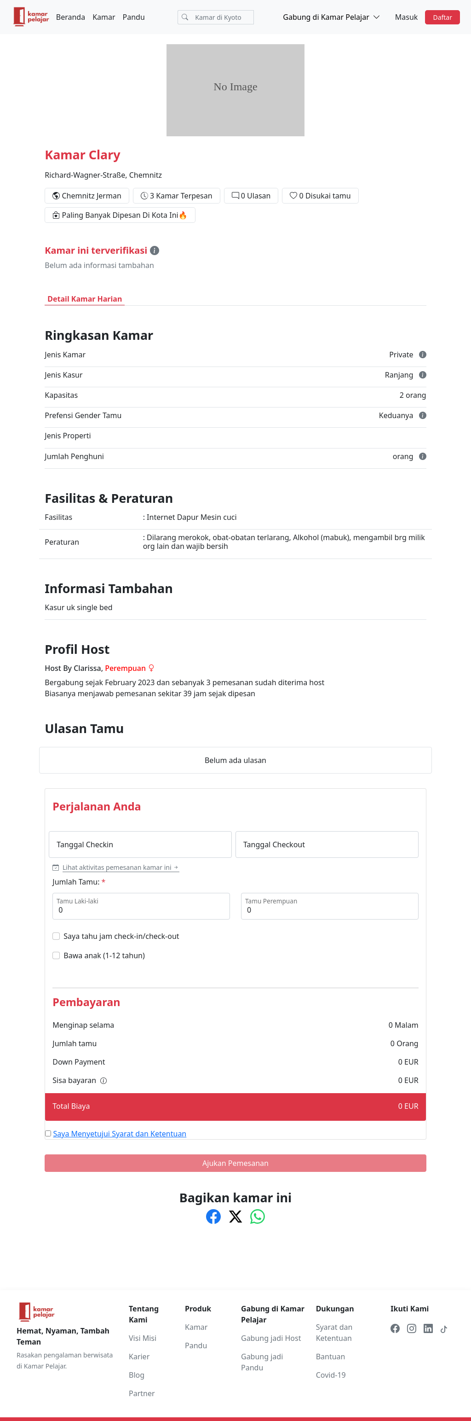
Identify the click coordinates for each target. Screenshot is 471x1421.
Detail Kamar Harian (84, 299)
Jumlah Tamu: (75, 882)
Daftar (442, 17)
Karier (139, 1356)
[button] (115, 867)
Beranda (70, 17)
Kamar (103, 17)
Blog (136, 1375)
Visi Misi (142, 1338)
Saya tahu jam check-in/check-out (121, 936)
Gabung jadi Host (271, 1338)
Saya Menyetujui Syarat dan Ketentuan (120, 1134)
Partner (142, 1393)
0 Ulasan (256, 196)
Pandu (134, 17)
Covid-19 (331, 1375)
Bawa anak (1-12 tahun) (103, 955)
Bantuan (330, 1356)
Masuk (406, 17)
